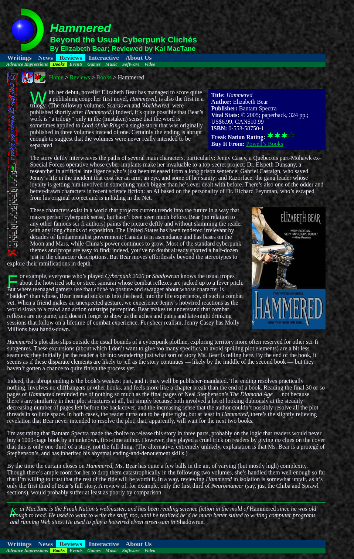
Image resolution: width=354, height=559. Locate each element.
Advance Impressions (27, 64)
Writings (19, 57)
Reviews (70, 57)
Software (131, 64)
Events (76, 64)
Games (94, 64)
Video (150, 64)
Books (58, 64)
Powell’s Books (264, 144)
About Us (139, 57)
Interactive (104, 57)
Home (56, 77)
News (45, 57)
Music (111, 64)
